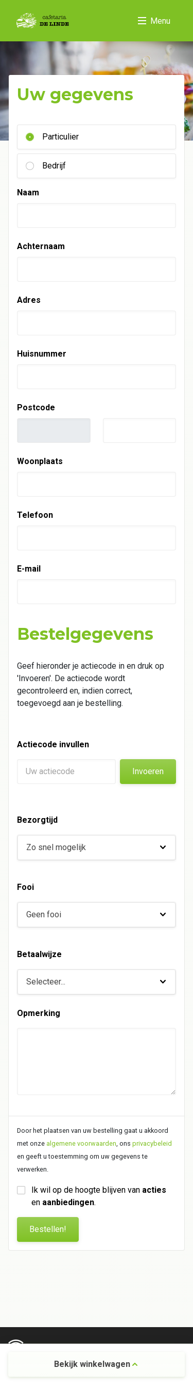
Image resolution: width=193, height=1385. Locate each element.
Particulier (60, 137)
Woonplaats (40, 461)
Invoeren (148, 771)
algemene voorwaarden (81, 1143)
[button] (96, 847)
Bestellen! (47, 1229)
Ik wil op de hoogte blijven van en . (99, 1196)
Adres (29, 300)
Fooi (25, 887)
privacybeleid (152, 1143)
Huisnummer (41, 354)
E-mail (29, 569)
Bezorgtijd (37, 820)
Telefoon (35, 515)
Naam (28, 192)
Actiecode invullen (53, 744)
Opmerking (38, 1013)
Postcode (36, 407)
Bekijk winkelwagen (95, 1364)
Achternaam (41, 246)
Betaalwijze (39, 954)
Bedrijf (54, 166)
